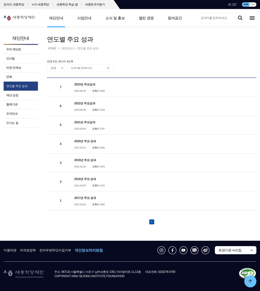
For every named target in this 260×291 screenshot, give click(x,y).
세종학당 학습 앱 (67, 4)
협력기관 (12, 104)
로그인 (232, 4)
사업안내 (84, 18)
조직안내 (12, 113)
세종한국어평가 (95, 4)
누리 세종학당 (40, 4)
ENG (253, 4)
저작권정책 (28, 250)
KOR (246, 4)
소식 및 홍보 (115, 18)
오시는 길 (12, 122)
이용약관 (10, 250)
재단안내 (56, 18)
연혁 (9, 76)
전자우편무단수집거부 (55, 250)
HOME (52, 48)
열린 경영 (146, 18)
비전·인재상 (13, 67)
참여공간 (175, 18)
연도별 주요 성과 (16, 86)
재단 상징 (12, 95)
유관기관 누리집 (229, 250)
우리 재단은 (13, 49)
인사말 (10, 58)
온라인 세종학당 (14, 4)
